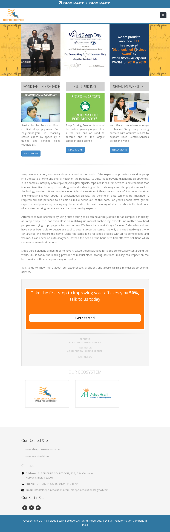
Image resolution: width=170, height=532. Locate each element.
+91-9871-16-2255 (99, 3)
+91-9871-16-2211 (74, 3)
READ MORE (31, 153)
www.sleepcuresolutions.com (42, 449)
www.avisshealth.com (38, 456)
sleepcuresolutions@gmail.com (89, 490)
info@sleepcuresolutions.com (52, 490)
